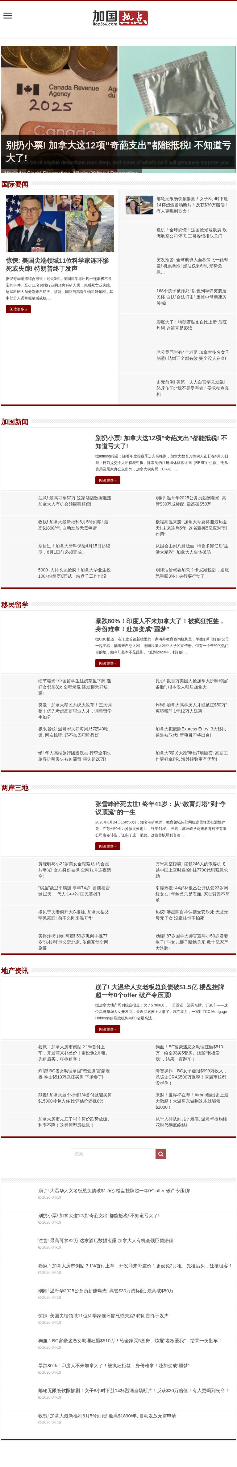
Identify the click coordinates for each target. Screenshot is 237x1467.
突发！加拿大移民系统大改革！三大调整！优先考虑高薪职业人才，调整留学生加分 (75, 711)
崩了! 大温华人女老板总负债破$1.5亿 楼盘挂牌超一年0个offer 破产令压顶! (114, 1190)
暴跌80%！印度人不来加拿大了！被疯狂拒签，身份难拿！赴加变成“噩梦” (113, 1365)
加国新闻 (14, 422)
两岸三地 (14, 788)
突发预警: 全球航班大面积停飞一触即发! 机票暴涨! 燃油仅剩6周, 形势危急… (192, 265)
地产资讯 (14, 971)
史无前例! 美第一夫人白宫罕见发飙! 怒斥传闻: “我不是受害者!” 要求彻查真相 (192, 388)
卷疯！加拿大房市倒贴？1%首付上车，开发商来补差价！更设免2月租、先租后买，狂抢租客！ (74, 1053)
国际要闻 (14, 184)
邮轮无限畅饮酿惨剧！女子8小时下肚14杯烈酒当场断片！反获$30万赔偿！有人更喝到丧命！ (192, 204)
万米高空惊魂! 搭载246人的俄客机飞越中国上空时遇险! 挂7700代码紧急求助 (192, 870)
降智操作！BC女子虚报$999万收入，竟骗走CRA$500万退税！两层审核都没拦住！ (191, 1077)
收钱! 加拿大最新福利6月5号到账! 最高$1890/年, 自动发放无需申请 (107, 1415)
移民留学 (14, 605)
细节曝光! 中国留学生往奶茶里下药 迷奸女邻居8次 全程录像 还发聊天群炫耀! (74, 687)
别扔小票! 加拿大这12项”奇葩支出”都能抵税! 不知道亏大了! (99, 1215)
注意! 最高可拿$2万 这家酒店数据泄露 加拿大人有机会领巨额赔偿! (106, 1240)
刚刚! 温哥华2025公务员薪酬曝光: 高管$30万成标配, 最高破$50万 (105, 1290)
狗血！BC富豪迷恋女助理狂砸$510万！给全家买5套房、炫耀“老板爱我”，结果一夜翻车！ (189, 1053)
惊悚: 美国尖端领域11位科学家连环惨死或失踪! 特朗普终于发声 (103, 1315)
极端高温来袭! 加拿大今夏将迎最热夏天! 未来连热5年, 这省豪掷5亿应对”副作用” (191, 528)
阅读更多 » (18, 309)
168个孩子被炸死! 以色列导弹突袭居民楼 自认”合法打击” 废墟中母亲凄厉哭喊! (191, 297)
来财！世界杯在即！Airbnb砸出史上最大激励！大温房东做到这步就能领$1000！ (192, 1101)
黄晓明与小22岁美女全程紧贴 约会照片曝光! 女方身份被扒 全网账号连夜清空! (74, 870)
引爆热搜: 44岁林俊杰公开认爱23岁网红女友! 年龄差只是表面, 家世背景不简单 (193, 894)
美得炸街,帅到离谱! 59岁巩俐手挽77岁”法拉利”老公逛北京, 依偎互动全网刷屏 (73, 942)
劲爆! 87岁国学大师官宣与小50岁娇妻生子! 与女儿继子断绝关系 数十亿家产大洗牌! (192, 942)
